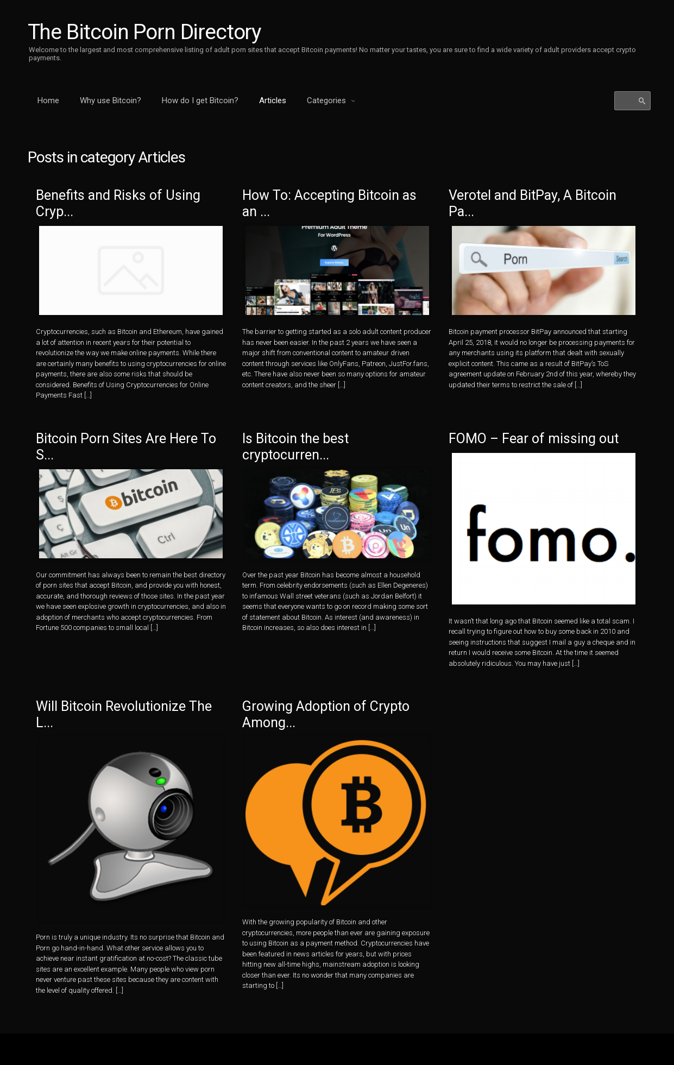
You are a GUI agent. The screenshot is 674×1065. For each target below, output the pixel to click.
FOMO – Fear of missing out (543, 443)
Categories (327, 100)
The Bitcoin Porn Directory (146, 32)
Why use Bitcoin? (110, 100)
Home (48, 100)
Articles (272, 100)
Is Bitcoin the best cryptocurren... (302, 452)
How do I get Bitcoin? (200, 100)
